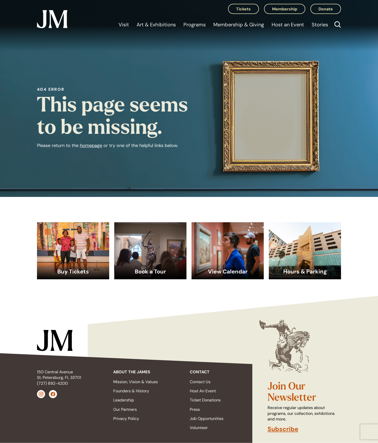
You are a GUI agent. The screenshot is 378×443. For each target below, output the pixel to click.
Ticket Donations (205, 400)
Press (195, 409)
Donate (325, 8)
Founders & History (131, 391)
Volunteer (199, 427)
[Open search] (336, 25)
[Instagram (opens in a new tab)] (41, 394)
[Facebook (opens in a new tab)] (53, 394)
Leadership (123, 400)
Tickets (243, 8)
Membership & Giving (238, 25)
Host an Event (288, 25)
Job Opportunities (206, 418)
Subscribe (283, 429)
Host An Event (203, 391)
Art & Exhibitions (156, 25)
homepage (91, 145)
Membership (284, 8)
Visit (124, 25)
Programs (194, 25)
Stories (320, 25)
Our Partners (125, 409)
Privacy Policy (126, 418)
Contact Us (200, 381)
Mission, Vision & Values (135, 381)
